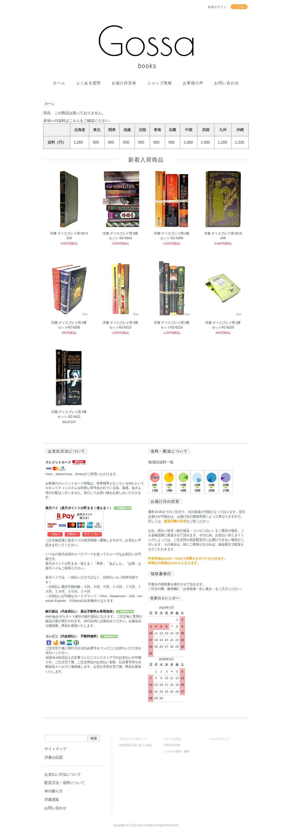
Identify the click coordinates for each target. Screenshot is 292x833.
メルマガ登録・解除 (177, 751)
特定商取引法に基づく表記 (135, 745)
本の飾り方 (53, 791)
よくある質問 (88, 83)
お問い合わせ (226, 83)
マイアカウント (220, 739)
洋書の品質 (53, 757)
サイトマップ (55, 749)
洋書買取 (51, 799)
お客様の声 (193, 83)
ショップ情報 (159, 83)
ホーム (59, 83)
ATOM (176, 745)
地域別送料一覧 (161, 462)
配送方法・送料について (64, 783)
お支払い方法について (62, 774)
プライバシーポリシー (133, 739)
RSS (168, 745)
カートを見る (173, 739)
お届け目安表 (124, 83)
